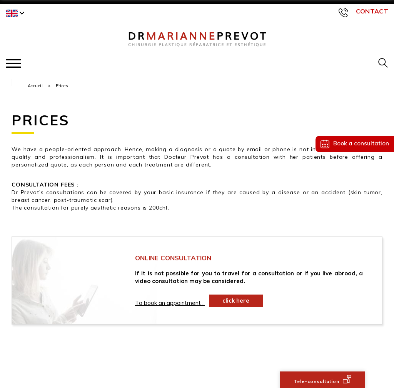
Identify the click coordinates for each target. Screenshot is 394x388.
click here (235, 300)
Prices (62, 85)
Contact (372, 11)
